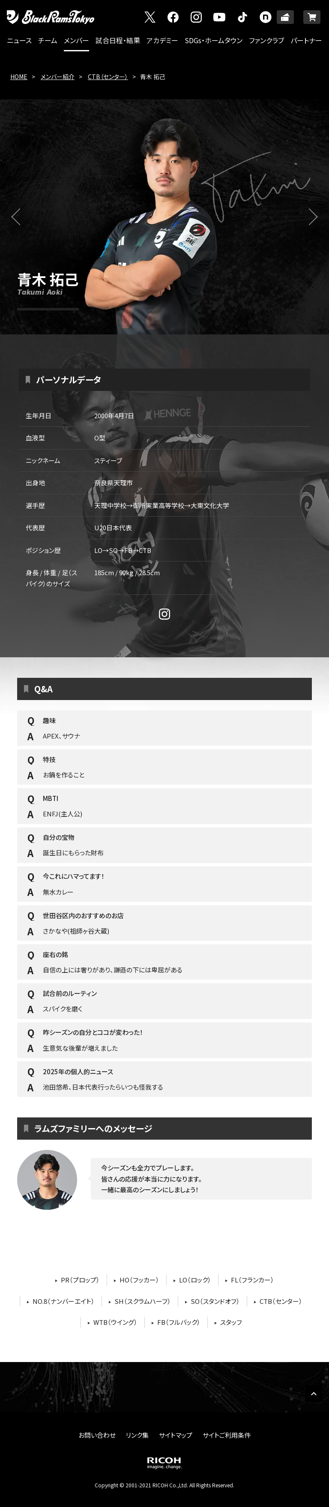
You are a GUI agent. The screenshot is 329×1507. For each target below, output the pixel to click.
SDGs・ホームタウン (213, 40)
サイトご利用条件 (227, 1434)
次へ (314, 222)
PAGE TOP (313, 1393)
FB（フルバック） (178, 1322)
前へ (25, 222)
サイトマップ (175, 1434)
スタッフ (231, 1322)
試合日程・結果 (118, 40)
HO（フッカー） (139, 1279)
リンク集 (137, 1434)
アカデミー (162, 40)
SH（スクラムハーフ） (142, 1301)
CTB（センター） (108, 76)
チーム (47, 40)
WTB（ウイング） (115, 1322)
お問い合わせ (97, 1434)
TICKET (285, 17)
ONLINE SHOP (311, 17)
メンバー (76, 40)
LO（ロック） (195, 1279)
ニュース (19, 40)
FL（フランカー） (252, 1279)
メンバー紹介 (58, 76)
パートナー (306, 40)
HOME (18, 76)
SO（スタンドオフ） (215, 1301)
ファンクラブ (266, 40)
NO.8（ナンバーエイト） (64, 1301)
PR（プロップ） (80, 1279)
